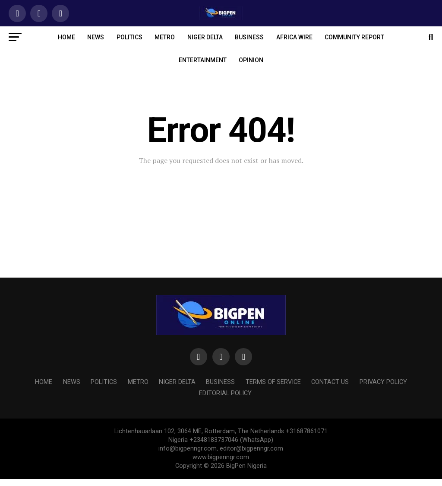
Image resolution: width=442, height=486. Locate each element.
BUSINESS (249, 37)
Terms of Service (273, 382)
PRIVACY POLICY (383, 382)
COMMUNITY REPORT (354, 37)
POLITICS (129, 37)
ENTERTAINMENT (203, 60)
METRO (165, 37)
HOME (66, 37)
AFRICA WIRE (294, 37)
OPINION (251, 60)
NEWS (95, 37)
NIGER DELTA (205, 37)
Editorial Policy (225, 393)
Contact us (330, 382)
